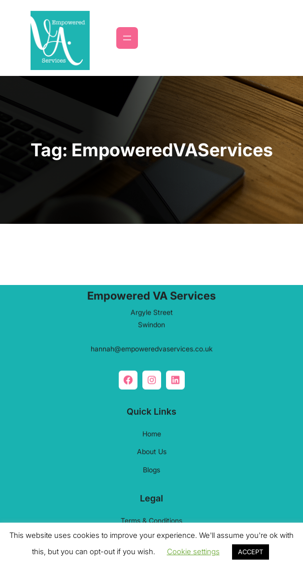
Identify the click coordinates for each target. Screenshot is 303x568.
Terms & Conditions (151, 518)
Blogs (151, 467)
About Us (152, 449)
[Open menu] (127, 38)
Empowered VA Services (151, 293)
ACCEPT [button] (250, 552)
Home (151, 431)
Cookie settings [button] (193, 551)
